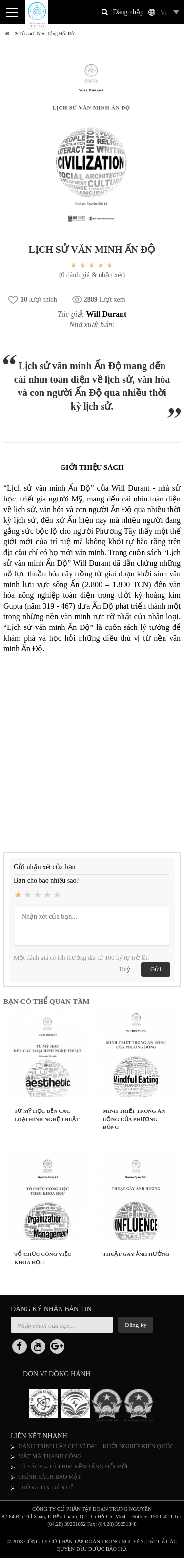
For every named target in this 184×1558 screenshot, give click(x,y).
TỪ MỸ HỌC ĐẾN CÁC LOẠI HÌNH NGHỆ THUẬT (47, 1115)
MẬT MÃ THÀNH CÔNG (50, 1456)
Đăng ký (135, 1324)
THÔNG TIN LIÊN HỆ (46, 1487)
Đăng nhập (128, 12)
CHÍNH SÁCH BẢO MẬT (50, 1476)
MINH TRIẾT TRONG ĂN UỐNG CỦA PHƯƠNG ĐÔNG (134, 1119)
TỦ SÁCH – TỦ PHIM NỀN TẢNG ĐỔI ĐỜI (73, 1466)
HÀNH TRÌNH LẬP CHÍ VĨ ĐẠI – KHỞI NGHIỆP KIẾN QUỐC (96, 1446)
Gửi (155, 969)
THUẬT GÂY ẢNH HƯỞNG (136, 1254)
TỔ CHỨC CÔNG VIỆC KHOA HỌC (42, 1258)
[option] (45, 1405)
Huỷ (124, 969)
